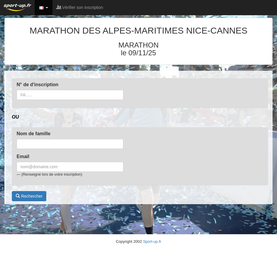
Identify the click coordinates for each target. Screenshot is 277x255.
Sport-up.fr (152, 241)
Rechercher (29, 196)
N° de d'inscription (37, 84)
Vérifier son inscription (80, 7)
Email (23, 156)
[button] (43, 7)
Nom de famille (33, 133)
